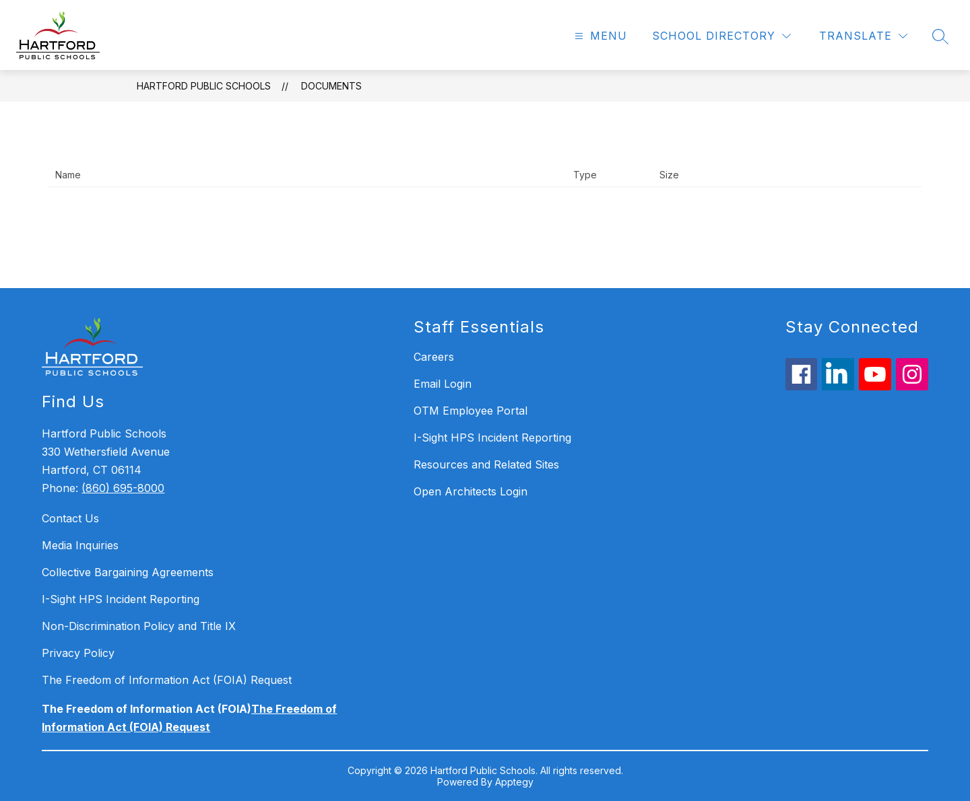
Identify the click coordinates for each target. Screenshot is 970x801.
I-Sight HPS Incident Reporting (120, 599)
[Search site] (940, 36)
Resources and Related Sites (486, 464)
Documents (331, 86)
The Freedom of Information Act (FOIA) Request (167, 680)
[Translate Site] (863, 36)
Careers (434, 356)
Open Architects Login (470, 491)
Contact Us (70, 518)
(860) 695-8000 (123, 488)
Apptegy (514, 782)
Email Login (443, 383)
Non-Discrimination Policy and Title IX (139, 626)
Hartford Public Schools (204, 86)
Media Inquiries (80, 545)
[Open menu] (599, 36)
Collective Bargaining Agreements (128, 572)
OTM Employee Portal (470, 410)
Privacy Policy (78, 653)
